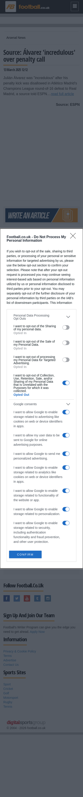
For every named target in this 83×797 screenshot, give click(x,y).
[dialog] (41, 398)
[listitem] (41, 317)
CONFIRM (25, 554)
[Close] (74, 237)
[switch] (65, 327)
